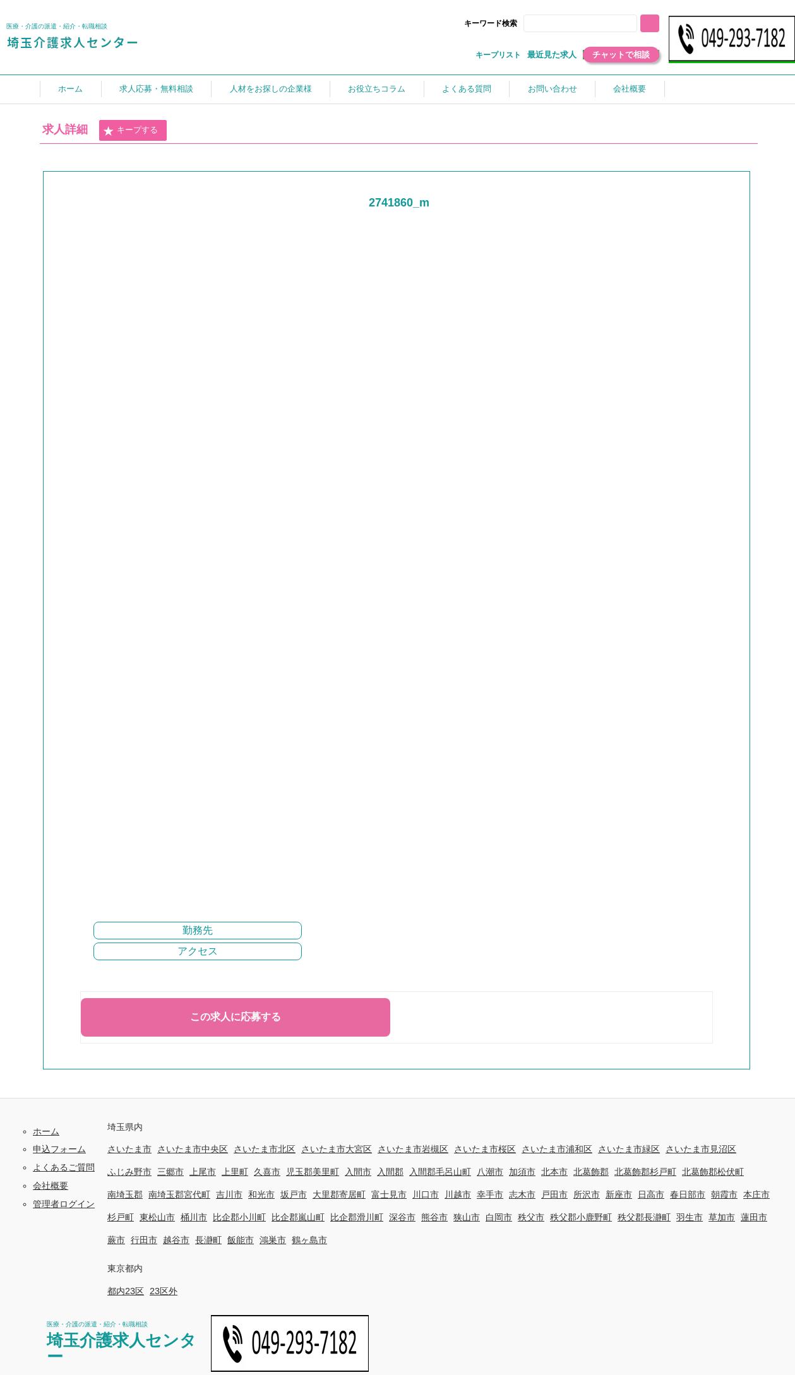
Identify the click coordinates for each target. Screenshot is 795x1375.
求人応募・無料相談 (156, 88)
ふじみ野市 (129, 1172)
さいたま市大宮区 (336, 1149)
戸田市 (554, 1194)
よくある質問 (466, 88)
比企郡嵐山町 (298, 1217)
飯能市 (240, 1240)
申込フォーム (59, 1149)
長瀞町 (208, 1240)
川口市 (425, 1194)
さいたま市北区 (265, 1149)
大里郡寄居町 (339, 1194)
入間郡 (390, 1172)
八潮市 (490, 1172)
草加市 (721, 1217)
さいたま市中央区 (192, 1149)
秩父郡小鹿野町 (581, 1217)
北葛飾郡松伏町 (713, 1172)
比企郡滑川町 (356, 1217)
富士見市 (389, 1194)
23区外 (163, 1291)
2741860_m (399, 202)
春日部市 (687, 1194)
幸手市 (490, 1194)
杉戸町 (120, 1217)
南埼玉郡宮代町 (179, 1194)
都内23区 (125, 1291)
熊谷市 (434, 1217)
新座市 (619, 1194)
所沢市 (586, 1194)
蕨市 (116, 1240)
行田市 (144, 1240)
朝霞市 (724, 1194)
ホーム (70, 88)
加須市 (522, 1172)
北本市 (554, 1172)
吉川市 (229, 1194)
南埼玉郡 (125, 1194)
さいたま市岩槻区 (413, 1149)
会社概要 (629, 88)
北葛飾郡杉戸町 (645, 1172)
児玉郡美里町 (312, 1172)
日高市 (651, 1194)
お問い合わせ (552, 88)
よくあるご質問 (64, 1167)
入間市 (358, 1172)
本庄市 (756, 1194)
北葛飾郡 (591, 1172)
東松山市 (157, 1217)
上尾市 (202, 1172)
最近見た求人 (552, 54)
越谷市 (176, 1240)
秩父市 (531, 1217)
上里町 (235, 1172)
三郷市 (170, 1172)
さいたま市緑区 (629, 1149)
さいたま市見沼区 (701, 1149)
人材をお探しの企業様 (271, 88)
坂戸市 (293, 1194)
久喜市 (267, 1172)
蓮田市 (754, 1217)
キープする (130, 130)
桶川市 (194, 1217)
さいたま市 (129, 1149)
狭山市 (466, 1217)
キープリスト (498, 55)
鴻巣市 (273, 1240)
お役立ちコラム (376, 88)
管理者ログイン (64, 1204)
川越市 (458, 1194)
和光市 (261, 1194)
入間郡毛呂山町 (440, 1172)
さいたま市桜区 (485, 1149)
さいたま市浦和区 (557, 1149)
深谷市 (402, 1217)
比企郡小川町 (239, 1217)
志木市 (522, 1194)
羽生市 (689, 1217)
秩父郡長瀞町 (644, 1217)
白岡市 (499, 1217)
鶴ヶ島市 (309, 1240)
